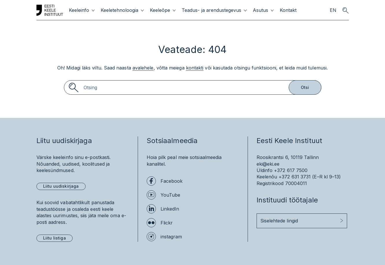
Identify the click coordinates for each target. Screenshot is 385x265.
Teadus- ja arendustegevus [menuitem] (211, 10)
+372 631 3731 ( (296, 177)
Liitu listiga (54, 237)
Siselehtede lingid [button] (279, 221)
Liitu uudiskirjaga (61, 186)
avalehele (143, 68)
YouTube (170, 195)
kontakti (195, 68)
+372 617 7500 (290, 170)
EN (333, 10)
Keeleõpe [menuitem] (160, 10)
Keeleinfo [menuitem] (79, 10)
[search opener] (345, 10)
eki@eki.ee (268, 164)
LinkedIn (170, 209)
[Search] (192, 87)
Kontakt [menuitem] (288, 10)
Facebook (172, 181)
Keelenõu (267, 177)
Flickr (167, 223)
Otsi (305, 87)
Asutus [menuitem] (260, 10)
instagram (171, 237)
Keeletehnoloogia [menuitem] (119, 10)
